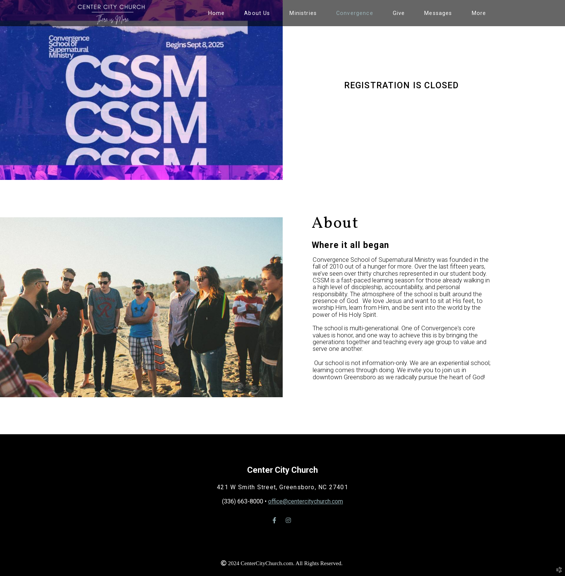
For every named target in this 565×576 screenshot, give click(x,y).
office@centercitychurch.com (305, 501)
